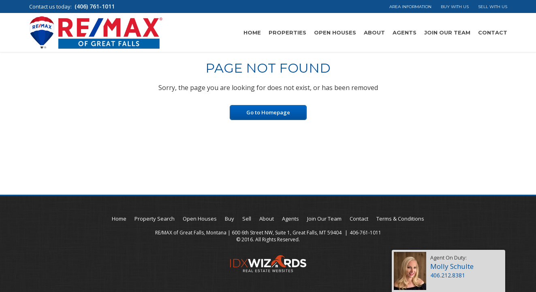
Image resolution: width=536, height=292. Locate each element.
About (374, 32)
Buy (229, 218)
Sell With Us (492, 6)
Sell (246, 218)
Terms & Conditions (400, 218)
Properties (287, 32)
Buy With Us (455, 6)
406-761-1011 (365, 232)
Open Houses (335, 32)
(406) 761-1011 (95, 6)
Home (252, 32)
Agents (404, 32)
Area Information (410, 6)
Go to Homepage (268, 112)
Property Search (155, 218)
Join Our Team (447, 32)
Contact (492, 32)
